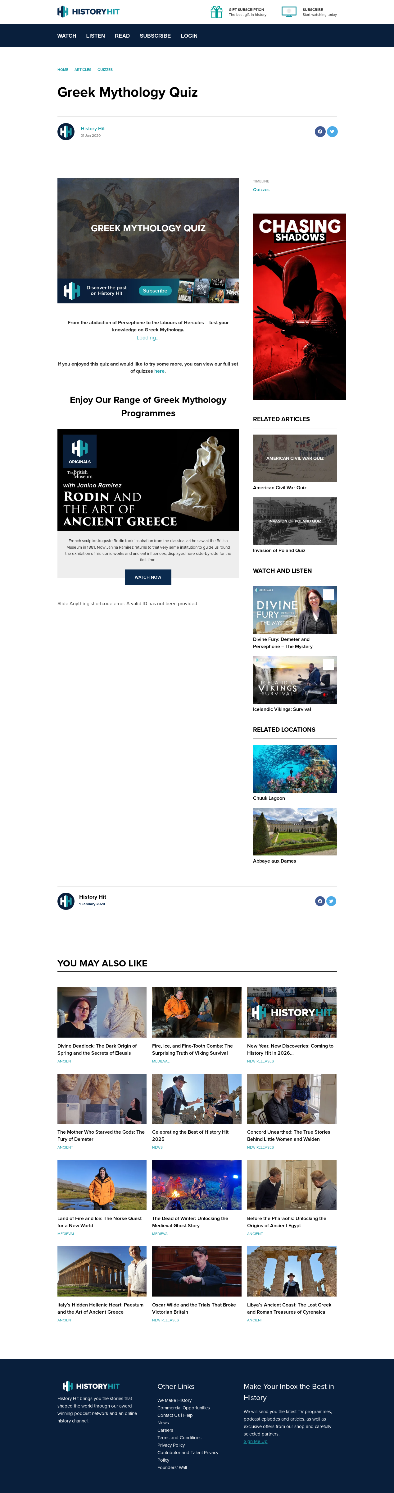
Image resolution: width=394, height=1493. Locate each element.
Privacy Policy (171, 1445)
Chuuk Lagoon (269, 798)
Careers (165, 1430)
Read (122, 36)
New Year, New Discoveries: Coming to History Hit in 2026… (290, 1049)
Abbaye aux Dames (274, 860)
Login (189, 36)
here (159, 371)
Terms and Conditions (179, 1437)
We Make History (174, 1400)
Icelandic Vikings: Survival (282, 709)
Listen (95, 36)
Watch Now (148, 577)
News (163, 1422)
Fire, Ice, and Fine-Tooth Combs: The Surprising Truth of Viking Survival (192, 1049)
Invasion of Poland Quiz (279, 550)
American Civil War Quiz (280, 487)
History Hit (93, 128)
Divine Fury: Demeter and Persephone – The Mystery (283, 643)
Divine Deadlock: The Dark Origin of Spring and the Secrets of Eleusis (97, 1049)
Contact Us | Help (175, 1415)
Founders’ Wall (172, 1467)
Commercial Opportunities (183, 1407)
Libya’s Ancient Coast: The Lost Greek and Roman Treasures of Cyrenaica (289, 1308)
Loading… (148, 338)
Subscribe (155, 36)
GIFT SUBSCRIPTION (246, 9)
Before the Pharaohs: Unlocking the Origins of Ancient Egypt (286, 1222)
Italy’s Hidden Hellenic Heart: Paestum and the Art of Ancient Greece (100, 1308)
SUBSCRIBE (313, 9)
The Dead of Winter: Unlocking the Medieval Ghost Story (190, 1222)
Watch (66, 36)
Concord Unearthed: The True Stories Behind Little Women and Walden (288, 1135)
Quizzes (261, 189)
